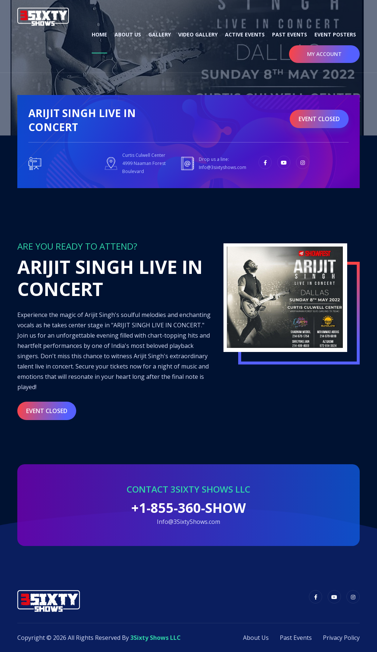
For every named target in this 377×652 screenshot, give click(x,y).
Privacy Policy (341, 638)
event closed (319, 119)
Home (99, 34)
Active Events (245, 34)
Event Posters (335, 34)
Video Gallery (198, 34)
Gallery (159, 34)
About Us (127, 34)
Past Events (289, 34)
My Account (324, 53)
